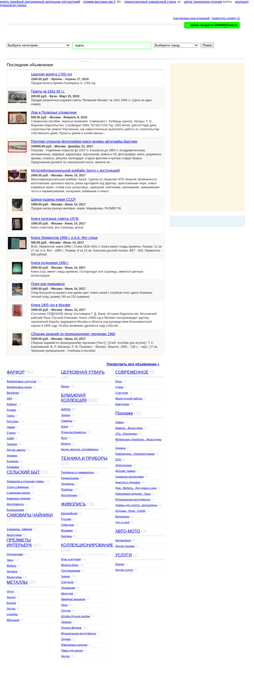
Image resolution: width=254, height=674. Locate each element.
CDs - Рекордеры (126, 433)
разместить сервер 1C (226, 18)
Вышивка (67, 530)
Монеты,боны (69, 564)
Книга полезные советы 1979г (55, 219)
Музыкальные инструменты (78, 633)
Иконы (65, 386)
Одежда (120, 448)
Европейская (69, 513)
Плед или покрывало (48, 284)
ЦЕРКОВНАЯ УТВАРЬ (83, 372)
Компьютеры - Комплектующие (135, 453)
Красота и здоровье (127, 482)
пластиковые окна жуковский (191, 18)
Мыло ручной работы (128, 398)
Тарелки (12, 444)
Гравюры (66, 420)
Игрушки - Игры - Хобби (130, 510)
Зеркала (12, 571)
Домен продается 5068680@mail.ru (213, 25)
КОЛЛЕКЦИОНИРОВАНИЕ (87, 545)
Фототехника (69, 495)
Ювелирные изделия (74, 644)
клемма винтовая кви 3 (99, 1)
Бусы (118, 381)
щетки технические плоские (203, 1)
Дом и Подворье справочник (54, 112)
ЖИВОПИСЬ (73, 504)
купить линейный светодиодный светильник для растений (40, 1)
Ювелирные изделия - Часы (133, 493)
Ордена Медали (71, 627)
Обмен (119, 422)
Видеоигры (122, 516)
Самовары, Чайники (19, 529)
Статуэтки (67, 581)
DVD (118, 459)
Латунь (11, 608)
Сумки (119, 386)
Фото (64, 437)
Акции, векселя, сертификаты (79, 449)
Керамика (13, 466)
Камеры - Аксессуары (129, 427)
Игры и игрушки (71, 559)
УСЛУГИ (123, 555)
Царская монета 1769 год (51, 74)
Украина (12, 455)
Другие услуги (124, 569)
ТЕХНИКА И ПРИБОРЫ (84, 458)
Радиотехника (70, 478)
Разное (119, 564)
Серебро (12, 614)
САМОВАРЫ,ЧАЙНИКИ (30, 515)
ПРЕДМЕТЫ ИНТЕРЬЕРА (19, 542)
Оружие (66, 639)
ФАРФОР (16, 372)
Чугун (10, 591)
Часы (10, 559)
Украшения (68, 587)
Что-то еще (122, 522)
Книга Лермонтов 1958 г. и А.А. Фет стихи (64, 238)
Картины (66, 536)
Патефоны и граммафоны (77, 472)
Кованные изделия (18, 498)
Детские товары (125, 470)
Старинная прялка (18, 492)
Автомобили (123, 540)
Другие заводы (16, 449)
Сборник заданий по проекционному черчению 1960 (73, 334)
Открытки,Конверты (73, 432)
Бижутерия (122, 404)
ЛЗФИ (10, 438)
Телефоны (67, 483)
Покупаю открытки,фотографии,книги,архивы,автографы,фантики (84, 141)
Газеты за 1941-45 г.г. (48, 91)
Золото (11, 597)
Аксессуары (14, 534)
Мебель (11, 565)
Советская (67, 524)
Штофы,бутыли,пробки (75, 616)
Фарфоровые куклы (19, 386)
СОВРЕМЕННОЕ (132, 372)
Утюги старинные (18, 486)
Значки (65, 576)
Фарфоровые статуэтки (21, 381)
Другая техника (125, 546)
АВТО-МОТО (127, 531)
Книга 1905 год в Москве (50, 305)
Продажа (124, 413)
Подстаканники (70, 570)
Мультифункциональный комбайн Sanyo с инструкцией (75, 170)
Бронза (11, 602)
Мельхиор (13, 619)
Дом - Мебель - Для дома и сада (136, 487)
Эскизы (65, 415)
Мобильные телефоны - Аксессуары (138, 439)
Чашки (11, 426)
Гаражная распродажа (129, 476)
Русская (66, 518)
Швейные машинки (73, 599)
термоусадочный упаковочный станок (150, 1)
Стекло (11, 432)
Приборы (67, 489)
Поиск (207, 45)
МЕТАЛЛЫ (17, 582)
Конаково (13, 461)
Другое (65, 656)
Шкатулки (67, 593)
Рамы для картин (72, 650)
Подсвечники (15, 554)
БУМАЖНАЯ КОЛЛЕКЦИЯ (74, 398)
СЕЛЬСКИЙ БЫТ (23, 472)
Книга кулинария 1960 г (50, 263)
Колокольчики (15, 509)
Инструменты (15, 504)
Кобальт (12, 404)
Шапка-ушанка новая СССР (53, 199)
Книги (64, 426)
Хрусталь (12, 421)
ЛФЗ (9, 398)
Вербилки (13, 392)
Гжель (10, 415)
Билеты (65, 443)
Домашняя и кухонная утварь (25, 481)
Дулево (11, 409)
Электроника (123, 465)
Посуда (65, 610)
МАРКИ (65, 409)
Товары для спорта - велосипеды (136, 505)
